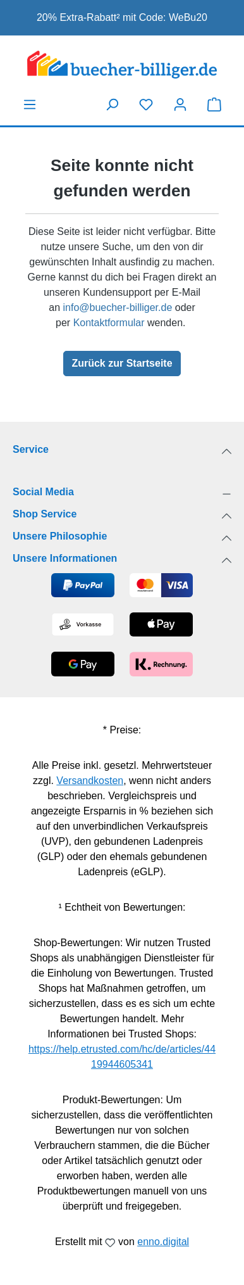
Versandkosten (89, 780)
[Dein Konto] (180, 104)
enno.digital (163, 1241)
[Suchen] (112, 104)
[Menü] (30, 104)
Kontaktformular (109, 322)
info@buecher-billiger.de (117, 307)
